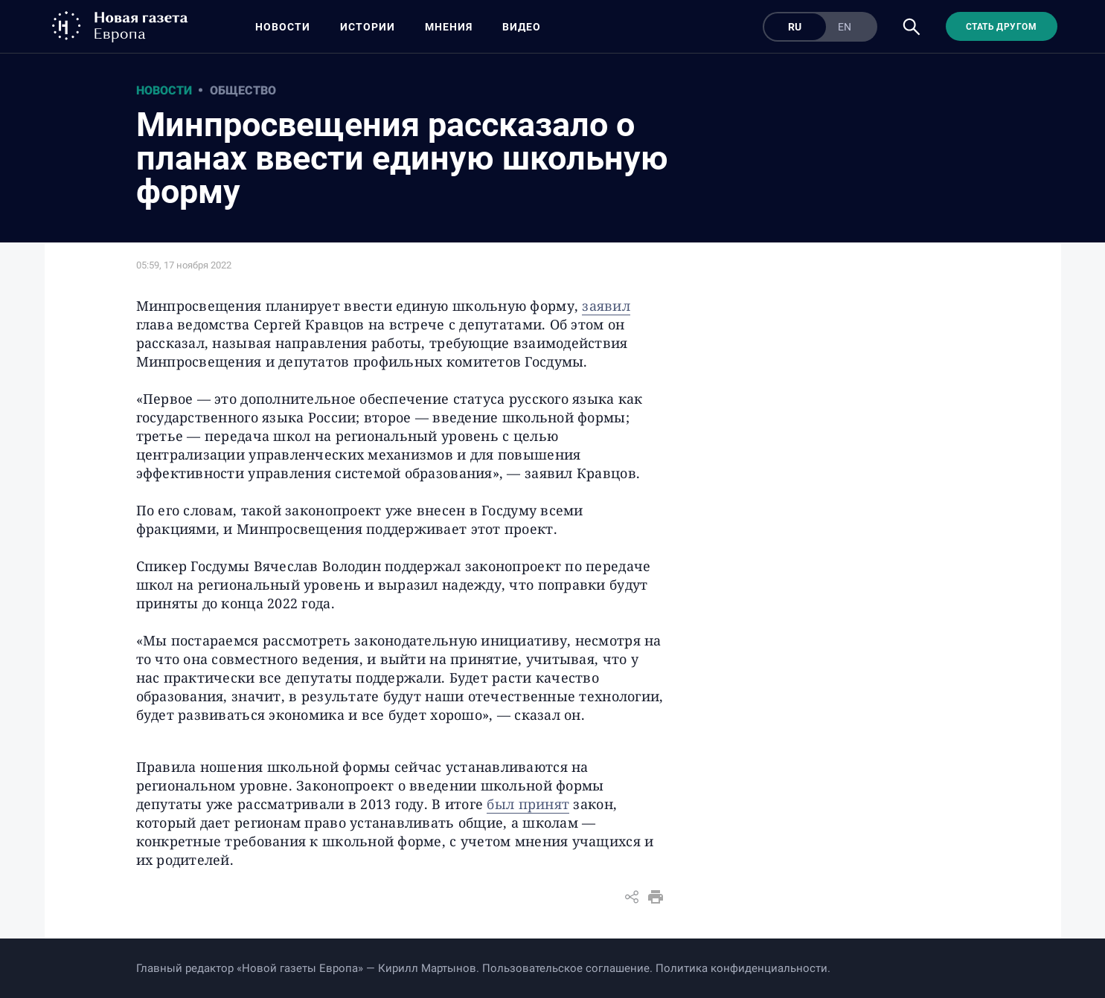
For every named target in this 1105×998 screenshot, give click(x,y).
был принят (528, 804)
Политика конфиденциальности (741, 968)
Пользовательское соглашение (566, 968)
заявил (606, 306)
